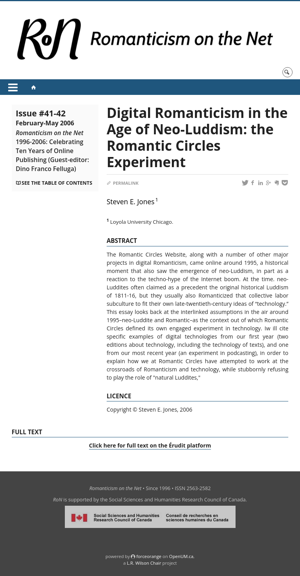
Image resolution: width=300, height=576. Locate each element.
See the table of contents (56, 183)
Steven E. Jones (131, 201)
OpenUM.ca (181, 556)
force (148, 556)
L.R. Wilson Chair (144, 563)
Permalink (123, 183)
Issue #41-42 (52, 140)
